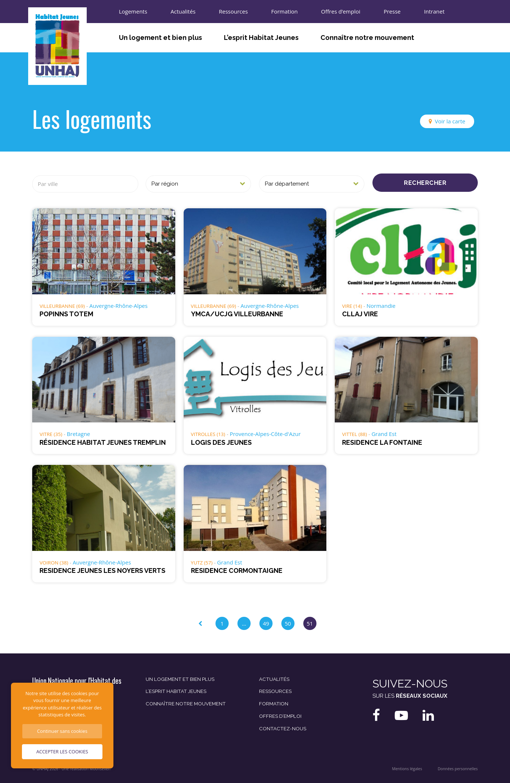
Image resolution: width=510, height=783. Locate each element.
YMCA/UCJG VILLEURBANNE (237, 314)
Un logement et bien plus (160, 37)
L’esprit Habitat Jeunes (261, 37)
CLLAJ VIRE (360, 314)
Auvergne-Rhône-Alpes (118, 305)
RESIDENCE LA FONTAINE (382, 442)
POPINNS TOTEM (66, 314)
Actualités (182, 11)
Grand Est (383, 433)
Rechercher (425, 182)
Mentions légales (407, 768)
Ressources (233, 11)
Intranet (434, 11)
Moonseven (100, 768)
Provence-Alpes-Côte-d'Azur (265, 433)
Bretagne (78, 433)
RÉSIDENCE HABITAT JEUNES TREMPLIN (103, 442)
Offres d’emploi (340, 11)
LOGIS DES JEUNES (221, 442)
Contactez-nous (282, 728)
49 (266, 623)
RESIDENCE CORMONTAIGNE (236, 570)
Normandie (381, 305)
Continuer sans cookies (62, 731)
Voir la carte (450, 121)
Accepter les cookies (62, 751)
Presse (392, 11)
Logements (133, 11)
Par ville (48, 183)
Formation (284, 11)
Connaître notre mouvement (367, 37)
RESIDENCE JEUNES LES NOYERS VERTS (102, 570)
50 (288, 623)
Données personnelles (458, 768)
